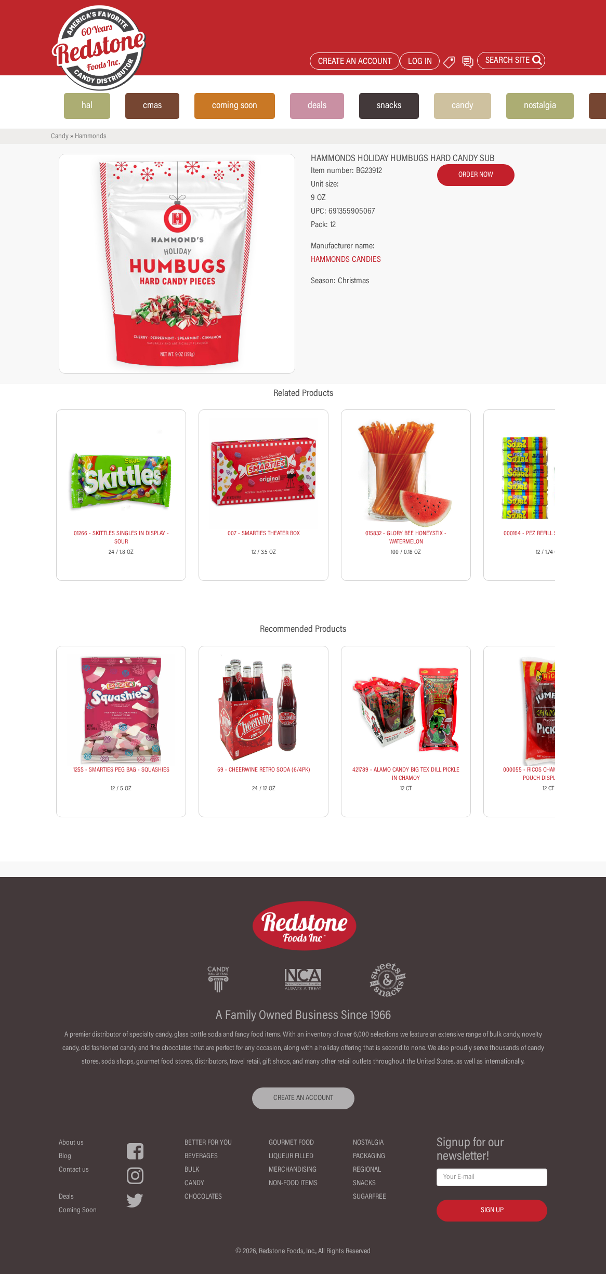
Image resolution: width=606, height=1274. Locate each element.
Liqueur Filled (291, 1156)
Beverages (201, 1156)
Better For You (208, 1143)
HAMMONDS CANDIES (346, 260)
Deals (66, 1197)
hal (87, 106)
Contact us (74, 1170)
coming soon (234, 106)
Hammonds (91, 136)
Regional (367, 1170)
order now (475, 175)
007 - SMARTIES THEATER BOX (264, 533)
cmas (152, 106)
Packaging (369, 1156)
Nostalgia (368, 1143)
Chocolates (203, 1197)
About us (71, 1143)
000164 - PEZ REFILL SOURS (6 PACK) (548, 533)
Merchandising (293, 1170)
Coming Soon (78, 1210)
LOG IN (420, 62)
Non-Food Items (293, 1183)
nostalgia (540, 106)
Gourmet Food (291, 1143)
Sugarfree (369, 1197)
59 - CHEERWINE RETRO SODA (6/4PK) (263, 770)
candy (462, 106)
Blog (65, 1156)
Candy (60, 136)
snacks (389, 106)
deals (317, 106)
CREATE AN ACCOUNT (355, 62)
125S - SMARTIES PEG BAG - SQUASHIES (121, 770)
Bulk (192, 1170)
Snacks (364, 1183)
